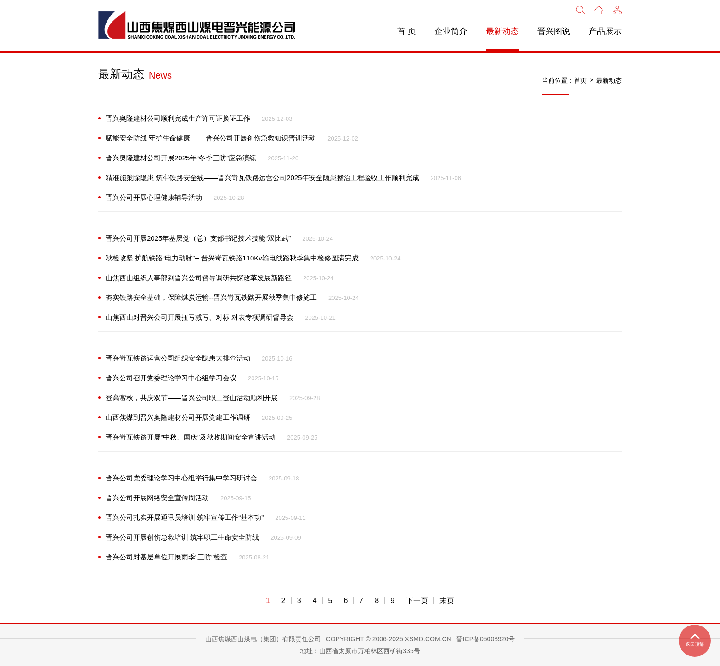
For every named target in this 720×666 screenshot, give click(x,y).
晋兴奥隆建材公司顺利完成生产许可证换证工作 (178, 118)
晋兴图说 (553, 31)
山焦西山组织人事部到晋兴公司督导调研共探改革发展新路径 (199, 278)
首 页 (406, 31)
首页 (580, 80)
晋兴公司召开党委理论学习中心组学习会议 (171, 378)
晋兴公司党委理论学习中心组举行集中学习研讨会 (181, 478)
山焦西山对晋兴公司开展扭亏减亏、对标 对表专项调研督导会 (199, 317)
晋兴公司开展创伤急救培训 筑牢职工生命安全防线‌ (182, 537)
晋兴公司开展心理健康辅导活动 (154, 197)
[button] (617, 9)
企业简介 (450, 31)
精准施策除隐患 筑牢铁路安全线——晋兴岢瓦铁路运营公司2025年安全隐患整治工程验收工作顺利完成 (262, 177)
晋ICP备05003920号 (485, 639)
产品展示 (605, 31)
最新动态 (502, 31)
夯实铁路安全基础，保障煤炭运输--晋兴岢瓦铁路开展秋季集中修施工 (211, 297)
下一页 (417, 600)
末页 (446, 600)
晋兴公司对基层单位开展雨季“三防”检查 (166, 557)
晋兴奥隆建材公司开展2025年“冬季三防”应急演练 (181, 158)
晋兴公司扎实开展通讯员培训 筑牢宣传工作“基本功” (185, 517)
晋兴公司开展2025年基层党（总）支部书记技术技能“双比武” (198, 238)
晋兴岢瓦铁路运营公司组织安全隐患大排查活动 (178, 358)
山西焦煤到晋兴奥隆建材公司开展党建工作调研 (178, 417)
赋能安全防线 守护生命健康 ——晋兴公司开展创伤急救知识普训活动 (211, 138)
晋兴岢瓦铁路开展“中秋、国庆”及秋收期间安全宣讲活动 (191, 437)
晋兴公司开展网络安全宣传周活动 (157, 498)
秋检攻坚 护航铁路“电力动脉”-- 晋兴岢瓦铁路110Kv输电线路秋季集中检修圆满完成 (232, 258)
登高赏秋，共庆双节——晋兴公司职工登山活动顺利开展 (192, 397)
